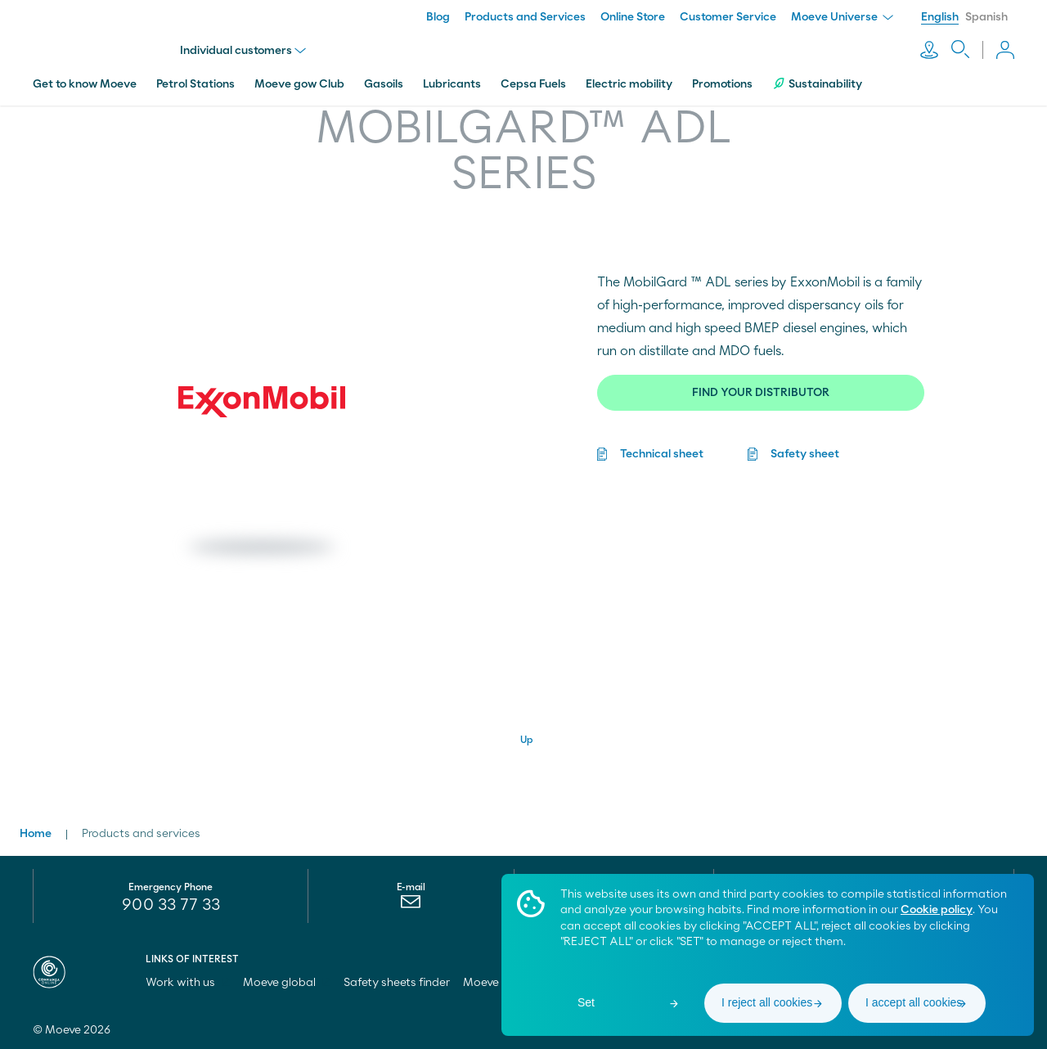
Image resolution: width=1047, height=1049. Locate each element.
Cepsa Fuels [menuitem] (533, 84)
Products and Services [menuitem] (525, 17)
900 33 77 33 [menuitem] (171, 905)
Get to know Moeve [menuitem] (85, 84)
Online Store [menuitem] (632, 17)
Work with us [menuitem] (188, 982)
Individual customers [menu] (243, 50)
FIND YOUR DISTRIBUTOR (760, 392)
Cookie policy (937, 910)
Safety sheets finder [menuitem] (397, 982)
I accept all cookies (913, 1002)
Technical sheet (661, 454)
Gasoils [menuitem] (383, 84)
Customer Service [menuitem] (728, 17)
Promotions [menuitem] (722, 84)
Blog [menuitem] (438, 17)
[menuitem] (411, 905)
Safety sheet (805, 454)
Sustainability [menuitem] (817, 84)
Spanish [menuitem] (986, 17)
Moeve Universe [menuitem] (842, 17)
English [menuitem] (940, 17)
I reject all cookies (766, 1002)
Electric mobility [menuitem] (629, 84)
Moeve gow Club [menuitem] (299, 84)
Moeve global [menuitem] (286, 982)
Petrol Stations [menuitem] (195, 84)
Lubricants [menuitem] (452, 84)
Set (586, 1002)
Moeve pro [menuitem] (498, 982)
